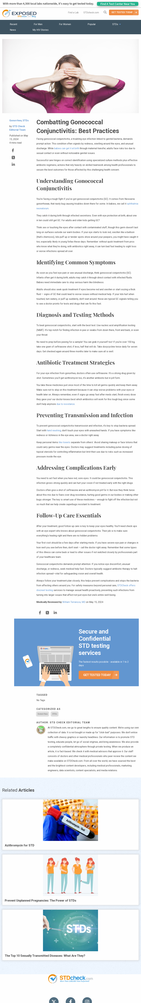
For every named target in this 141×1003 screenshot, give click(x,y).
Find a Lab (73, 12)
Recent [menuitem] (13, 24)
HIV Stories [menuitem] (63, 992)
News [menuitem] (13, 29)
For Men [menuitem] (38, 24)
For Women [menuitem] (65, 24)
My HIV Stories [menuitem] (40, 29)
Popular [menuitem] (92, 24)
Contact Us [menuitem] (79, 992)
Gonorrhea (42, 714)
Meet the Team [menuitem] (111, 992)
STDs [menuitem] (115, 24)
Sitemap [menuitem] (94, 992)
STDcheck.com (91, 12)
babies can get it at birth (66, 148)
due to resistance (66, 404)
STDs (54, 714)
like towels (64, 442)
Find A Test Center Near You (117, 4)
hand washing (54, 430)
